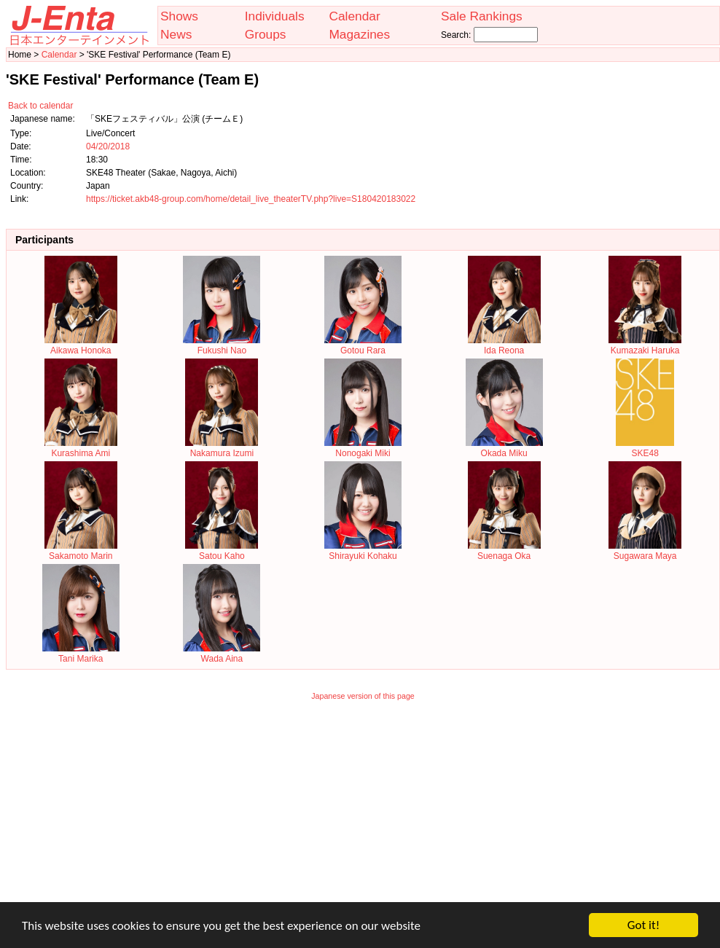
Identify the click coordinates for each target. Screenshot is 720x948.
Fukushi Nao (221, 345)
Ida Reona (504, 345)
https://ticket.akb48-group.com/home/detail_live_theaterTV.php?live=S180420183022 (250, 199)
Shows (179, 16)
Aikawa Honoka (80, 345)
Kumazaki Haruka (645, 345)
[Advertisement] (363, 811)
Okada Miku (504, 448)
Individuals (275, 16)
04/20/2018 (108, 146)
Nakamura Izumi (221, 448)
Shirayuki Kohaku (363, 551)
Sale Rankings (482, 16)
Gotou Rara (363, 345)
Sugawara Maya (645, 551)
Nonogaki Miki (363, 448)
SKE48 (645, 448)
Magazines (359, 34)
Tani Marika (81, 653)
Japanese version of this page (363, 696)
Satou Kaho (221, 551)
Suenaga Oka (504, 551)
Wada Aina (221, 653)
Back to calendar (40, 106)
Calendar (354, 16)
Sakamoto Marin (80, 551)
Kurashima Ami (80, 448)
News (176, 34)
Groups (265, 34)
